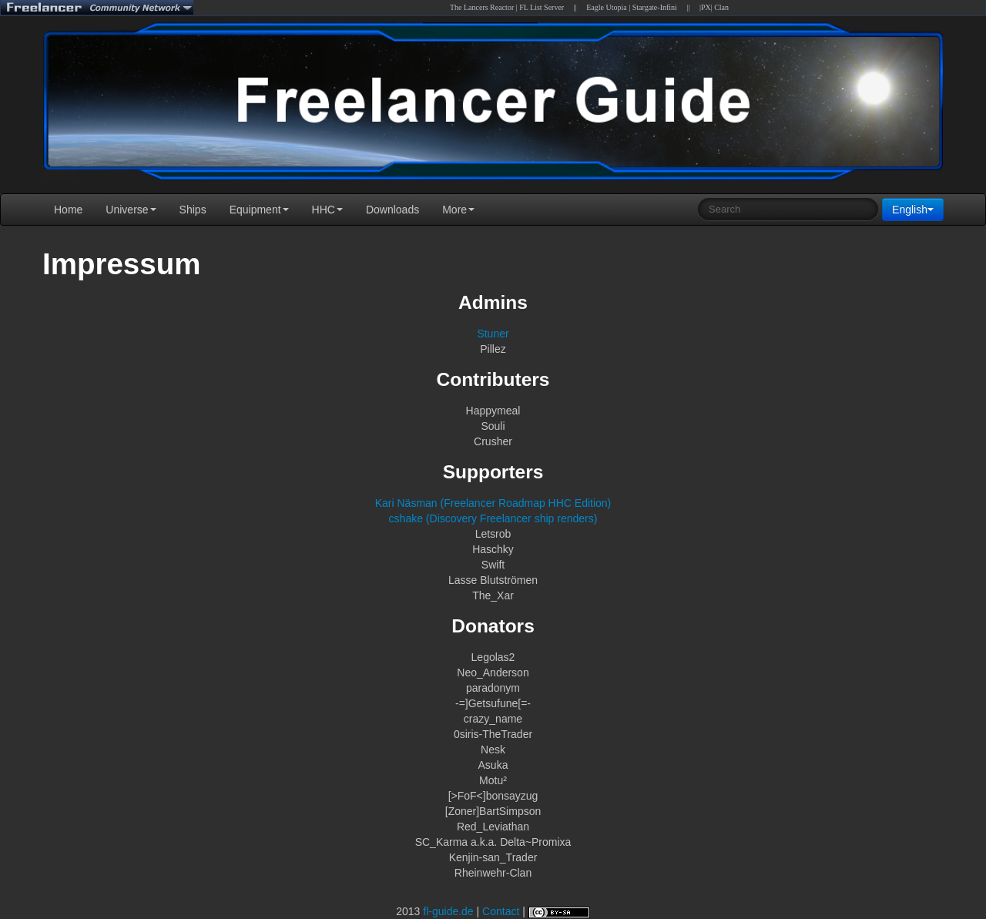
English (913, 209)
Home (68, 209)
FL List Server (541, 7)
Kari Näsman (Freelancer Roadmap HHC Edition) (493, 503)
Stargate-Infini (654, 7)
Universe (131, 209)
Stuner (492, 333)
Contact (500, 911)
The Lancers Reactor (482, 7)
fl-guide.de (448, 911)
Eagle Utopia (606, 7)
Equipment (259, 209)
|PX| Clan (714, 7)
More (458, 209)
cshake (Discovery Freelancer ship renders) (493, 518)
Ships (192, 209)
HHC (327, 209)
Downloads (392, 209)
